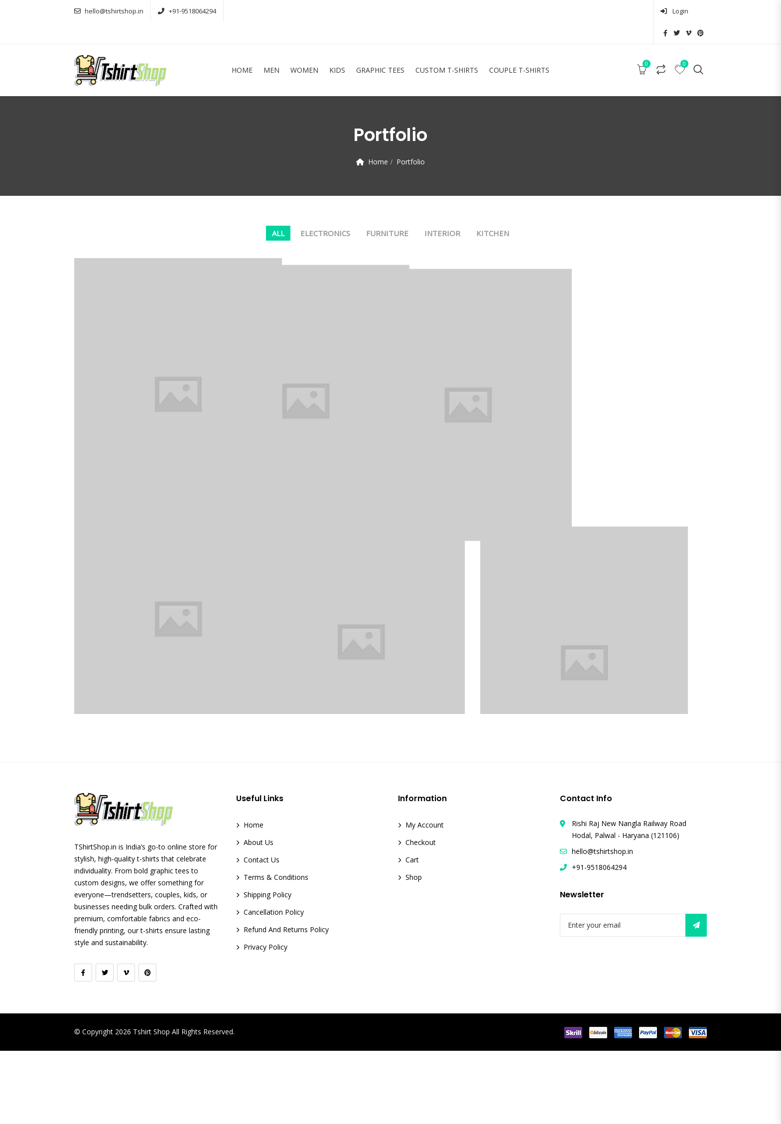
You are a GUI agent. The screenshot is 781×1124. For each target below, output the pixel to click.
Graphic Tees (380, 48)
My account (424, 898)
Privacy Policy (265, 1020)
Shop (413, 950)
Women (304, 48)
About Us (258, 915)
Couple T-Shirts (519, 48)
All (278, 211)
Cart (412, 933)
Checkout (420, 915)
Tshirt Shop (151, 1105)
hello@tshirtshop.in (108, 10)
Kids (337, 48)
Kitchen (492, 211)
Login (632, 10)
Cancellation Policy (274, 985)
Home (242, 48)
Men (271, 48)
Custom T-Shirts (446, 48)
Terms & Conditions (276, 950)
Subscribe (696, 998)
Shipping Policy (267, 968)
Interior (442, 211)
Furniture (387, 211)
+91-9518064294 (187, 10)
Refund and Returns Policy (286, 1002)
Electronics (325, 211)
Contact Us (261, 933)
